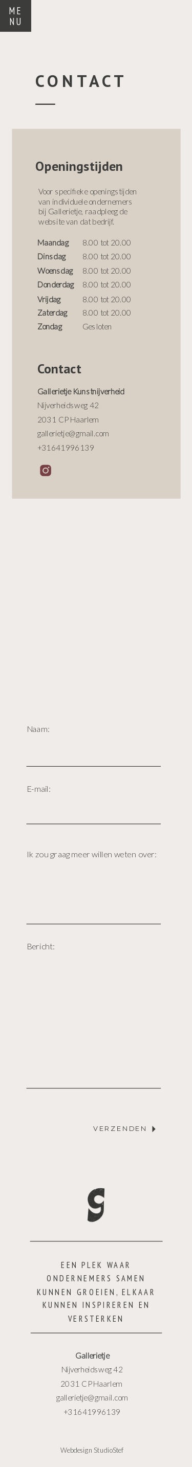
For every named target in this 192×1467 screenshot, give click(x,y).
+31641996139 (91, 1411)
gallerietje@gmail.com (92, 1397)
